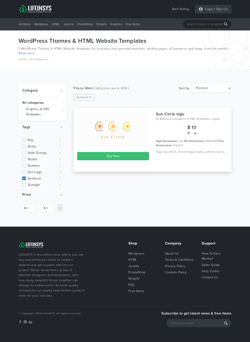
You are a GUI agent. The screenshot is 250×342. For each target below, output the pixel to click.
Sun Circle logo (170, 114)
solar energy (37, 153)
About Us (172, 253)
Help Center (211, 271)
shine (32, 146)
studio (32, 159)
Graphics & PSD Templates (37, 111)
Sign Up (222, 9)
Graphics (116, 24)
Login (209, 9)
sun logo (35, 172)
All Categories (39, 59)
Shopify (101, 24)
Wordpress (41, 24)
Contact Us (210, 277)
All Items (25, 24)
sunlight (34, 185)
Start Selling (180, 9)
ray (30, 140)
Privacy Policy (175, 266)
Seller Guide (211, 265)
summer (34, 166)
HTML (56, 24)
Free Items (133, 24)
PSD (131, 285)
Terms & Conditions (179, 260)
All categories (33, 103)
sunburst (34, 178)
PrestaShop (85, 24)
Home (22, 59)
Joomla (68, 24)
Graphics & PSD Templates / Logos (197, 118)
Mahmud (165, 118)
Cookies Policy (176, 272)
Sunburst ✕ (83, 97)
